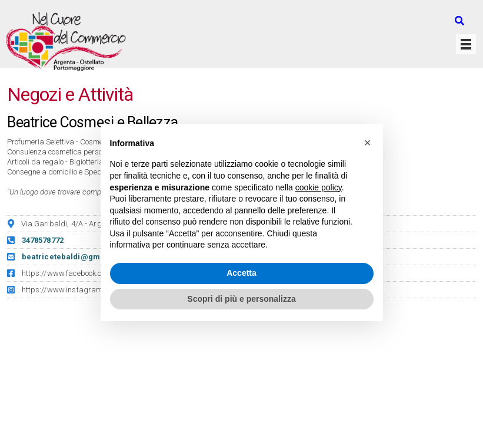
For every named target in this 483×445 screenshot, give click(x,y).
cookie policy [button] (318, 187)
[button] (367, 142)
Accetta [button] (241, 273)
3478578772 (43, 240)
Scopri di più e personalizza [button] (241, 299)
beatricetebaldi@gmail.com (75, 256)
